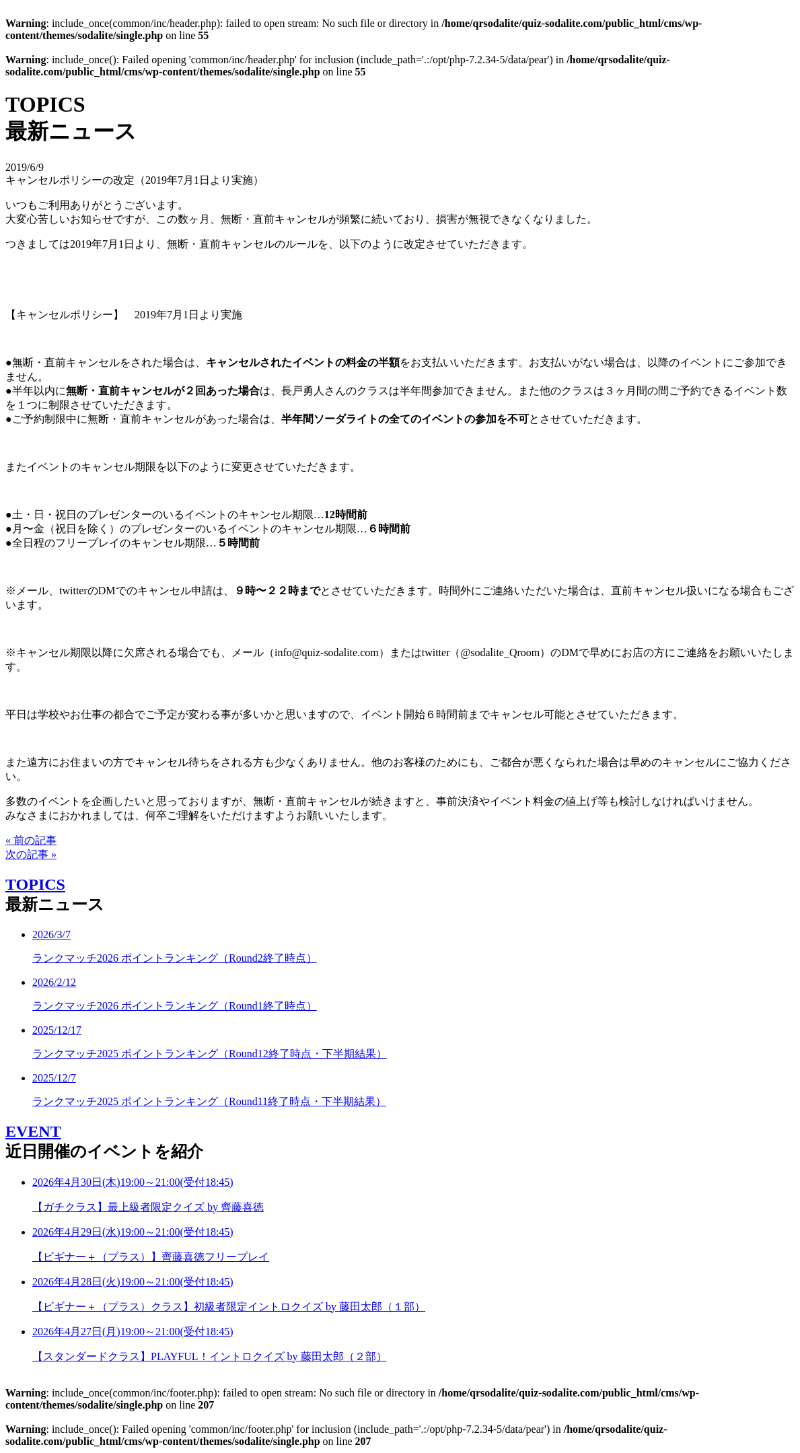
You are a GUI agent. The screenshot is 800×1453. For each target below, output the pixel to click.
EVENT (33, 1131)
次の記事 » (31, 854)
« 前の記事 (31, 840)
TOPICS (35, 884)
